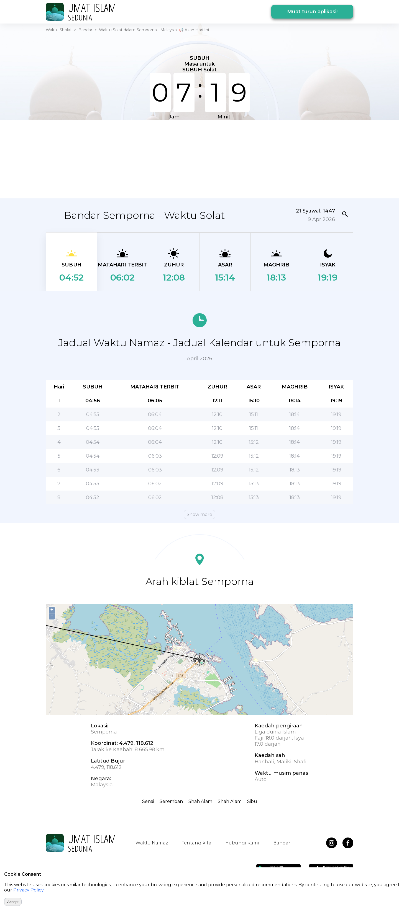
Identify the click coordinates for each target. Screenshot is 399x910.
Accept (13, 902)
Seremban (171, 801)
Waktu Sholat (59, 29)
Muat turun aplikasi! (312, 12)
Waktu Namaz (151, 843)
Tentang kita (196, 843)
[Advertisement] (199, 158)
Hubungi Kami (242, 843)
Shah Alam (200, 801)
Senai (148, 801)
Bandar (85, 29)
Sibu (252, 801)
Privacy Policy (28, 890)
